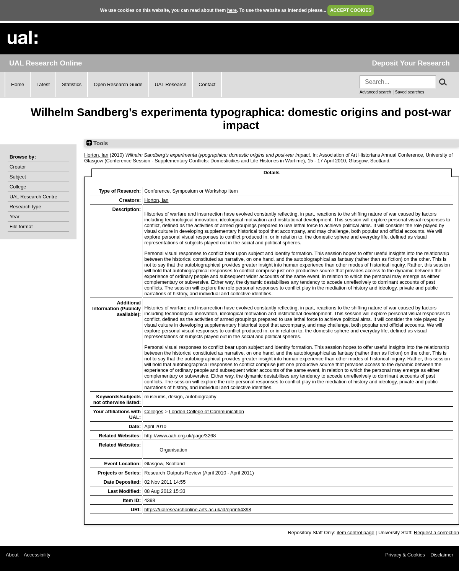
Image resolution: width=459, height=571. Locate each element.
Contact (207, 84)
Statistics (71, 84)
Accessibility (37, 555)
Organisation (173, 450)
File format (21, 226)
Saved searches (409, 92)
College (18, 187)
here (232, 10)
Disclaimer (441, 555)
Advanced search (375, 92)
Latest (43, 84)
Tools (97, 143)
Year (15, 216)
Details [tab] (272, 172)
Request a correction (436, 532)
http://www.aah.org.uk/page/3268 (180, 435)
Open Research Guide (118, 84)
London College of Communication (206, 411)
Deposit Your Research (411, 63)
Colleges (153, 411)
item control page (355, 532)
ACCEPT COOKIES (350, 10)
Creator (18, 167)
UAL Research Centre (33, 197)
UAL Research (171, 84)
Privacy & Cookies (405, 555)
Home (17, 84)
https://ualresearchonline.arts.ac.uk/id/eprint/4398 (197, 509)
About (12, 555)
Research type (25, 206)
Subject (18, 177)
